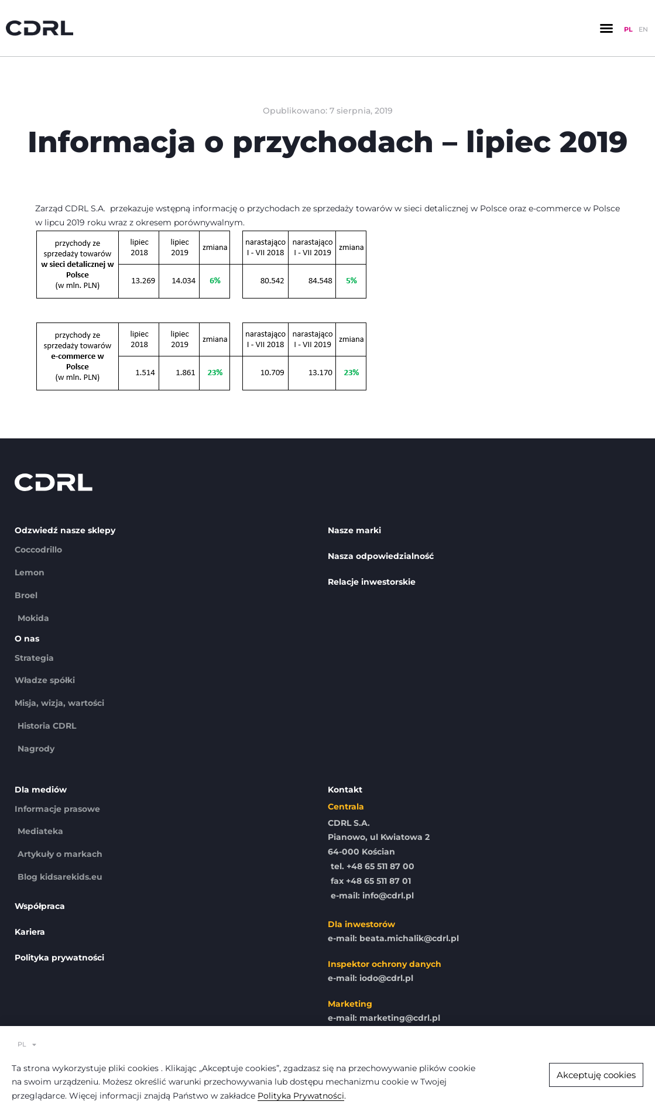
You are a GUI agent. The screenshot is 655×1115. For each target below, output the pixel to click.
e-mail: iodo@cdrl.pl (370, 978)
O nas (27, 638)
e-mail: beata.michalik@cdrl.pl (393, 938)
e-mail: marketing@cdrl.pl (384, 1018)
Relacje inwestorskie (372, 582)
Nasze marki (354, 530)
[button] (606, 28)
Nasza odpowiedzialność (381, 556)
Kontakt (345, 789)
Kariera (30, 932)
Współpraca (40, 906)
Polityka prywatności (59, 957)
